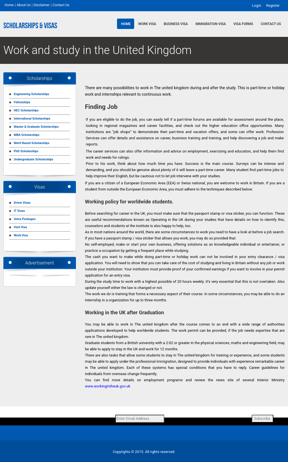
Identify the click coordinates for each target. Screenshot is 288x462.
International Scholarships (32, 118)
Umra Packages (25, 219)
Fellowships (22, 102)
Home (9, 5)
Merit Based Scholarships (32, 143)
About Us (23, 5)
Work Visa (147, 24)
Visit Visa (20, 227)
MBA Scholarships (26, 135)
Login (256, 5)
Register (273, 5)
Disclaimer (42, 5)
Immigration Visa (210, 24)
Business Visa (176, 24)
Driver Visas (22, 203)
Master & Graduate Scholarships (36, 127)
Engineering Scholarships (31, 94)
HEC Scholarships (26, 110)
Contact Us (61, 5)
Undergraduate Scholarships (33, 159)
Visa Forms (243, 24)
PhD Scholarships (26, 151)
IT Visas (19, 211)
